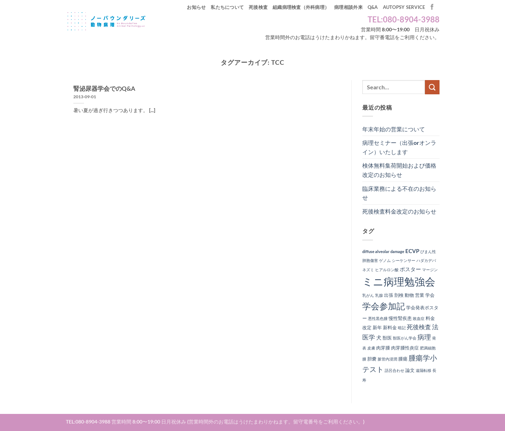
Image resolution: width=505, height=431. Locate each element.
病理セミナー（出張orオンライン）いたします (399, 147)
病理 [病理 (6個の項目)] (424, 337)
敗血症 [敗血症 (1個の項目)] (419, 318)
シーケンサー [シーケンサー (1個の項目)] (403, 260)
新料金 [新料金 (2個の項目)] (390, 327)
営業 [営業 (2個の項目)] (419, 295)
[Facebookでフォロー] (432, 7)
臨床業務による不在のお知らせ (399, 193)
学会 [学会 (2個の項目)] (430, 295)
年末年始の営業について (393, 129)
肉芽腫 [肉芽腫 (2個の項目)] (383, 348)
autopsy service (404, 7)
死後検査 (258, 7)
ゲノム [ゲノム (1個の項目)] (385, 260)
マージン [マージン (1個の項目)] (430, 269)
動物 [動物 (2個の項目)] (409, 295)
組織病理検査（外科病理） (301, 7)
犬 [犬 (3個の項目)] (379, 337)
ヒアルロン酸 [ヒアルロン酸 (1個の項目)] (387, 269)
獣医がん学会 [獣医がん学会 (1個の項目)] (404, 338)
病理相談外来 (348, 7)
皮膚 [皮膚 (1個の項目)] (371, 348)
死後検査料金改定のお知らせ (399, 211)
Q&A (373, 7)
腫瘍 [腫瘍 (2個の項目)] (402, 359)
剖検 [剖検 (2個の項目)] (399, 295)
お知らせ (196, 7)
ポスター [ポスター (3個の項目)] (410, 269)
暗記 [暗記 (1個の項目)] (402, 327)
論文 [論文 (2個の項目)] (410, 370)
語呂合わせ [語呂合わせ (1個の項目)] (394, 370)
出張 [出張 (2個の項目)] (388, 295)
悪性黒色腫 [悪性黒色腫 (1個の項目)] (378, 318)
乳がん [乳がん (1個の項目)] (368, 295)
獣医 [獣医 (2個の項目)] (387, 338)
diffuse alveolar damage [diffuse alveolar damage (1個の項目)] (383, 251)
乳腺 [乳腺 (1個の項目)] (379, 295)
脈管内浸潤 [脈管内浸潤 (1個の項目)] (387, 359)
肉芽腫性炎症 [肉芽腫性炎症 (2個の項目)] (405, 348)
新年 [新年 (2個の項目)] (377, 327)
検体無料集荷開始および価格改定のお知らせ (399, 170)
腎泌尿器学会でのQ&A (104, 88)
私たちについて (227, 7)
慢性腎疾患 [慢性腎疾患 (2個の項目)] (400, 318)
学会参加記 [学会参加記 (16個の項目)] (383, 306)
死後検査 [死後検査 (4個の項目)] (419, 327)
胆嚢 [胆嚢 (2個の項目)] (372, 359)
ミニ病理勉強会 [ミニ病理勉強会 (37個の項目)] (398, 281)
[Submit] (432, 87)
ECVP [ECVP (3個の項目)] (412, 251)
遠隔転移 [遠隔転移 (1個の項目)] (423, 370)
